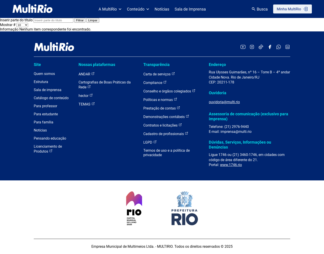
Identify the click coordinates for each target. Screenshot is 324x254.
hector (86, 95)
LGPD (150, 142)
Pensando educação (50, 138)
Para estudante (46, 114)
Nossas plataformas (97, 64)
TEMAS (87, 104)
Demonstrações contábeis (166, 116)
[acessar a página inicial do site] (32, 9)
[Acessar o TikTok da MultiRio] (261, 47)
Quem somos (44, 74)
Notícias (162, 9)
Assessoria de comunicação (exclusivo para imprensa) (248, 116)
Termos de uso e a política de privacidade (166, 152)
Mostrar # (8, 25)
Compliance (155, 82)
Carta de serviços (159, 74)
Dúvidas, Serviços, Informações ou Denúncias (240, 144)
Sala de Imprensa (190, 9)
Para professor (45, 106)
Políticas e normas (160, 99)
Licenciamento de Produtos (48, 148)
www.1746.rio (231, 165)
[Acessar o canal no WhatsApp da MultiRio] (278, 47)
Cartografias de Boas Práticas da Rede (105, 84)
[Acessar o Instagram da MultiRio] (252, 47)
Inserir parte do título (17, 20)
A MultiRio (110, 9)
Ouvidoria (217, 92)
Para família (43, 122)
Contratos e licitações (162, 125)
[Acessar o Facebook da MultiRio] (269, 47)
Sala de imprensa (47, 90)
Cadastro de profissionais (165, 133)
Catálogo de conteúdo (51, 98)
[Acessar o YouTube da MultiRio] (243, 47)
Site (37, 64)
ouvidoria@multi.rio (224, 102)
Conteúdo (138, 9)
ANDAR (87, 74)
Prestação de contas (161, 108)
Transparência (156, 64)
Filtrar (80, 20)
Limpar (92, 20)
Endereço (217, 64)
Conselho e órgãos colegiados (169, 91)
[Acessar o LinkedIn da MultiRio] (287, 47)
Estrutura (41, 82)
